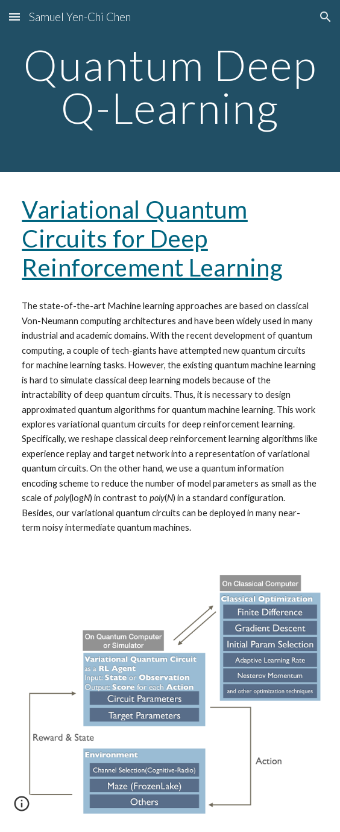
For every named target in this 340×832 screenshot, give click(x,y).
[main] (170, 86)
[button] (14, 16)
